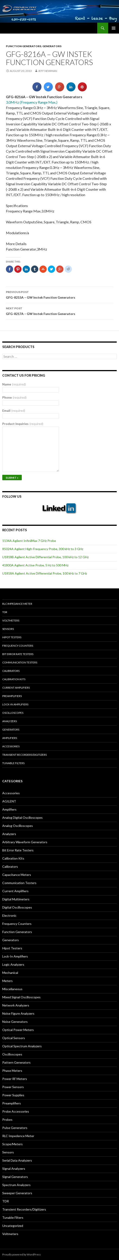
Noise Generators (15, 1022)
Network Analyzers (15, 1005)
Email (13, 410)
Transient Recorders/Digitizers (24, 754)
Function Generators (23, 46)
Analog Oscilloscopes (17, 826)
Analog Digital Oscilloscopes (22, 817)
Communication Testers (19, 662)
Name (14, 384)
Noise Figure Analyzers (18, 1013)
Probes (7, 1119)
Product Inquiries (22, 424)
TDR (4, 612)
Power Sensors (13, 1087)
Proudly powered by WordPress (21, 1254)
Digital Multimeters (15, 899)
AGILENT (9, 801)
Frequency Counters (17, 645)
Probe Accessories (15, 1111)
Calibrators (10, 671)
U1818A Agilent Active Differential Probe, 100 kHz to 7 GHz (44, 573)
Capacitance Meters (16, 875)
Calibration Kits (13, 679)
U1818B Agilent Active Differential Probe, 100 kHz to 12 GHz (45, 557)
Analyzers (9, 721)
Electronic (9, 915)
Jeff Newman (47, 71)
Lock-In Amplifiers (15, 956)
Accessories (10, 746)
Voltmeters (10, 620)
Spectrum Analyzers (16, 1185)
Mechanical (10, 973)
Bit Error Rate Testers (17, 654)
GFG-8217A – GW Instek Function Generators (59, 311)
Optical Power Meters (18, 1030)
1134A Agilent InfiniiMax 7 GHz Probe (29, 541)
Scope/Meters (12, 1144)
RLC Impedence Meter (18, 1136)
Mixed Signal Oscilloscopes (21, 997)
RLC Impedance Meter (17, 603)
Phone (14, 397)
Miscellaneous (12, 989)
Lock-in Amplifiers (15, 704)
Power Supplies (13, 1095)
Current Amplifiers (16, 687)
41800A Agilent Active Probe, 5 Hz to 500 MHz (35, 565)
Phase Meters (12, 1070)
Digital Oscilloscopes (17, 907)
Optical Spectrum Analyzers (22, 1046)
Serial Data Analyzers (17, 1160)
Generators (51, 46)
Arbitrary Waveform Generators (24, 842)
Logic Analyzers (13, 964)
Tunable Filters (13, 763)
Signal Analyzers (13, 1168)
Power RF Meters (14, 1079)
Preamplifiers (12, 696)
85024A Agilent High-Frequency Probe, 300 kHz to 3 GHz (42, 549)
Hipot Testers (11, 637)
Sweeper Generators (17, 1193)
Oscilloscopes (12, 712)
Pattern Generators (16, 1062)
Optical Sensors (13, 1038)
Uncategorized (12, 1226)
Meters (7, 981)
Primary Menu (113, 28)
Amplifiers (9, 738)
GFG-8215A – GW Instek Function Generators (59, 294)
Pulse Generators (14, 1128)
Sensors (8, 629)
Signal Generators (15, 1177)
